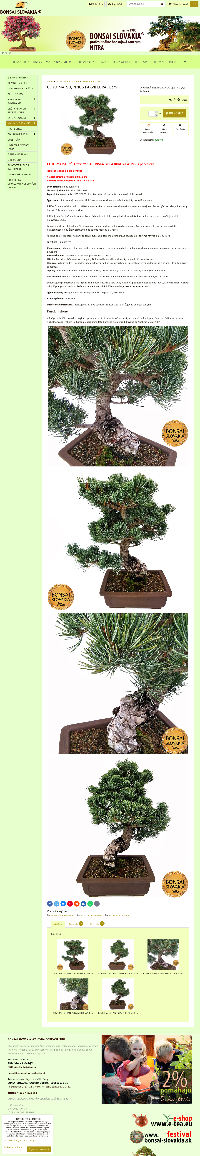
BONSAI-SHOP (21, 61)
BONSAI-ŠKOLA (87, 61)
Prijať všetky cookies (39, 1149)
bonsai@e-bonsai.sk (19, 1073)
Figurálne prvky (18, 154)
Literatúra (14, 159)
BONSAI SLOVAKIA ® (20, 12)
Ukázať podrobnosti (13, 1147)
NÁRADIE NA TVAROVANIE (22, 101)
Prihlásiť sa (96, 4)
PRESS (172, 61)
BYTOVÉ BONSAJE (22, 117)
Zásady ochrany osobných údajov (20, 1140)
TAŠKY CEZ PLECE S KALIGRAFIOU (18, 167)
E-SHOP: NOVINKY (119, 915)
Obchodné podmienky (21, 174)
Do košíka (174, 113)
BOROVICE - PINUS (91, 915)
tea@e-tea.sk (38, 1073)
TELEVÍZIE (159, 61)
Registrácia (115, 4)
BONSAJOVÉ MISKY (22, 134)
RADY (105, 61)
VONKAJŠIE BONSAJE (62, 915)
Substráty (14, 139)
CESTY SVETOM (121, 61)
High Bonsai (15, 128)
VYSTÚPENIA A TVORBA (60, 61)
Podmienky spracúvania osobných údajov (22, 183)
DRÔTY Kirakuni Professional (22, 110)
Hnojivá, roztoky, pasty (18, 147)
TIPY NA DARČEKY (17, 83)
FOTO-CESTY (142, 61)
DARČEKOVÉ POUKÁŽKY (20, 88)
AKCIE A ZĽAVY (15, 93)
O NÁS (37, 61)
